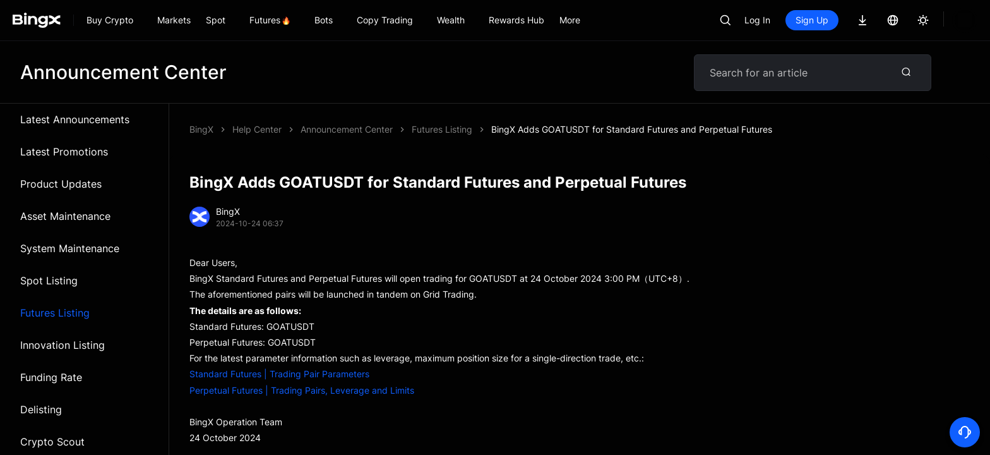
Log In (757, 20)
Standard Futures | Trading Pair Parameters (279, 373)
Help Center (257, 129)
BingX (201, 129)
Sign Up (812, 20)
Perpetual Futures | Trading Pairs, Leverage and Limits (301, 390)
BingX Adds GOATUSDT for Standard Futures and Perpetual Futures (441, 129)
